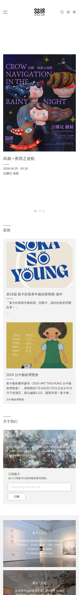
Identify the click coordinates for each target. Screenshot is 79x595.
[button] (35, 211)
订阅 (16, 496)
